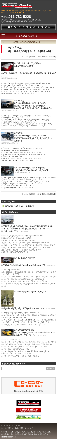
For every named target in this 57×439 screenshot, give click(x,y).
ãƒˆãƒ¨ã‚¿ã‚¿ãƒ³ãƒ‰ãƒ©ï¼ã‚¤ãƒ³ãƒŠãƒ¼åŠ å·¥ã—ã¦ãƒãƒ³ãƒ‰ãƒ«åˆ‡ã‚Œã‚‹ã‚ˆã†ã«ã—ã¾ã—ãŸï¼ (27, 229)
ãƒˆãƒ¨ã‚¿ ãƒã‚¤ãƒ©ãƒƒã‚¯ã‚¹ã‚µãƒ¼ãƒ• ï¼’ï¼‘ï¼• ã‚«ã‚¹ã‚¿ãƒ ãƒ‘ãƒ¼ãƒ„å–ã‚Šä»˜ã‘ (33, 137)
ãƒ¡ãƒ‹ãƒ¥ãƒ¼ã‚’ (28, 36)
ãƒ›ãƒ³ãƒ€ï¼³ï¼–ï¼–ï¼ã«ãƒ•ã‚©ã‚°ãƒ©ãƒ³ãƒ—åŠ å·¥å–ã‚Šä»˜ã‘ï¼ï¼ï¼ (34, 332)
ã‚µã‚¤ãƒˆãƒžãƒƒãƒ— (10, 425)
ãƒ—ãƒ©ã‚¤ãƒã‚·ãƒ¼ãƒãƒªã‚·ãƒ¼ (17, 428)
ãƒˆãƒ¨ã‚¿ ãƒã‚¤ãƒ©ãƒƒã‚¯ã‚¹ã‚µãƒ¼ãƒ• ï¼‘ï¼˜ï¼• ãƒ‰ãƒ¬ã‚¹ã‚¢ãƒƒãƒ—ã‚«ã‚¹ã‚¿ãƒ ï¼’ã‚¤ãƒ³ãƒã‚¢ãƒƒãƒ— (33, 104)
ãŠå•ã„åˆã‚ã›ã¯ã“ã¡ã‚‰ (29, 27)
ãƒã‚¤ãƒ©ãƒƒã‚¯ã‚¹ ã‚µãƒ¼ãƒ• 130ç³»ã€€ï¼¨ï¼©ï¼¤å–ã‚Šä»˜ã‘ (32, 168)
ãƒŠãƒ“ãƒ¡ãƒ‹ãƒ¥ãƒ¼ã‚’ (28, 42)
